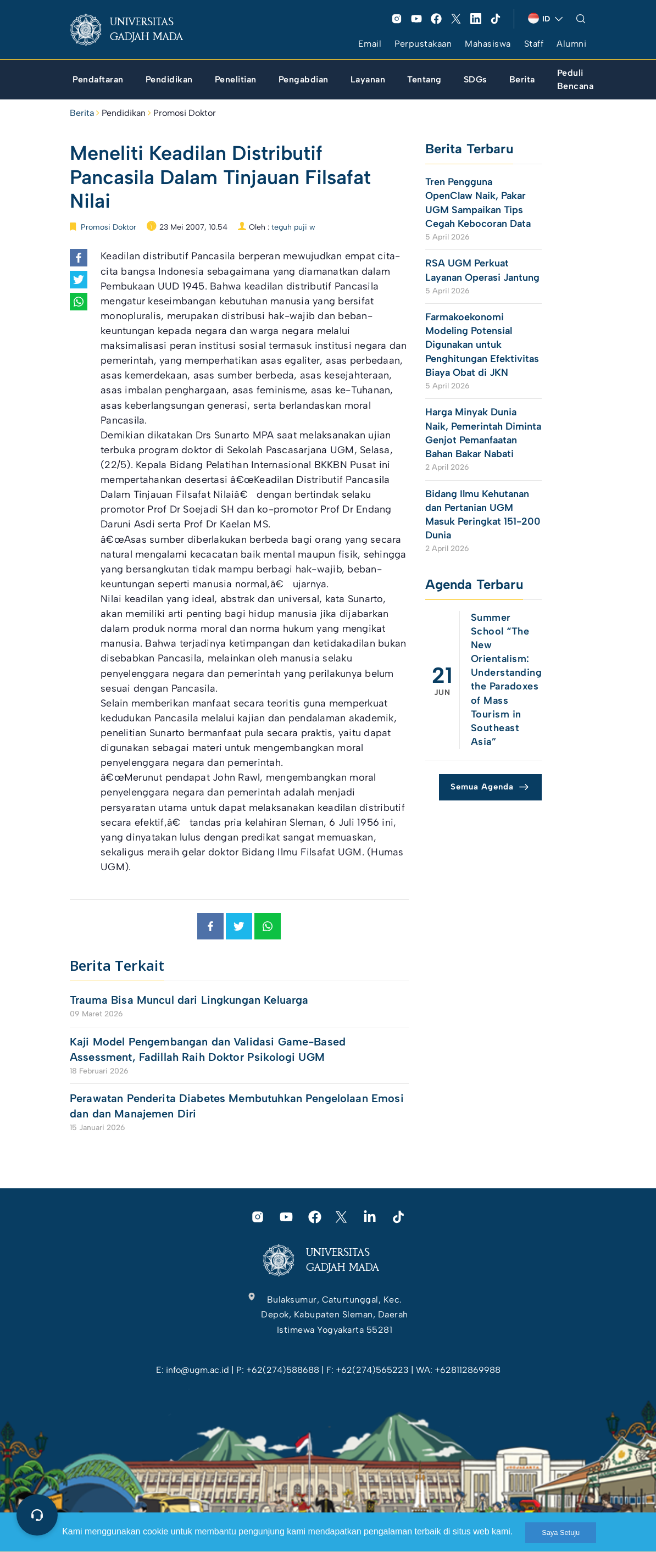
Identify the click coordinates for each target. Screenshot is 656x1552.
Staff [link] (534, 43)
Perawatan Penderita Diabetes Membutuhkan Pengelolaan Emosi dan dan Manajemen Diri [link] (237, 1106)
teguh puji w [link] (293, 227)
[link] (135, 29)
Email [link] (370, 43)
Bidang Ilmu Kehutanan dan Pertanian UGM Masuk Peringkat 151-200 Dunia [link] (483, 515)
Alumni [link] (571, 43)
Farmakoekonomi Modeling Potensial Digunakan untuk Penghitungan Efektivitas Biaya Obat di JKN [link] (482, 345)
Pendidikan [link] (124, 113)
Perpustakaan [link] (423, 43)
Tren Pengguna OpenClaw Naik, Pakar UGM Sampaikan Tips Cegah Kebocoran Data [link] (478, 203)
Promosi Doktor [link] (184, 113)
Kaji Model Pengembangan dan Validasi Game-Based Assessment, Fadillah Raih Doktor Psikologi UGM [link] (208, 1049)
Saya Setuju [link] (561, 1532)
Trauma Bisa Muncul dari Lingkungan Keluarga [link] (189, 999)
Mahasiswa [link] (488, 43)
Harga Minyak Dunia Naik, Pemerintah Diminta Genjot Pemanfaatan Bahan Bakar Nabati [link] (483, 433)
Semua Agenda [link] (482, 787)
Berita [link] (82, 113)
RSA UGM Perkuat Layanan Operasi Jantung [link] (482, 270)
